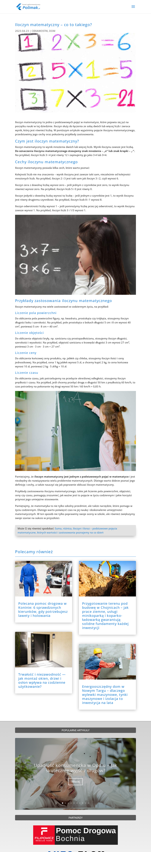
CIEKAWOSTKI (40, 31)
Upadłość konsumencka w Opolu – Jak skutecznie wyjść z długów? (75, 768)
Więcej (75, 782)
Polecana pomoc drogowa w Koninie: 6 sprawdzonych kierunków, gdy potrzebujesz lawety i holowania (43, 609)
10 (88, 803)
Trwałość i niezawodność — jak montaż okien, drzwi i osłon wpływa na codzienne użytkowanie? (42, 680)
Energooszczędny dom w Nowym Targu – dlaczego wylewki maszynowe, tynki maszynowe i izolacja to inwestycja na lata (105, 694)
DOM (52, 31)
